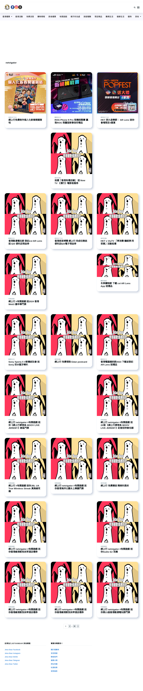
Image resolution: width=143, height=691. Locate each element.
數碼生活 (109, 16)
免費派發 (30, 16)
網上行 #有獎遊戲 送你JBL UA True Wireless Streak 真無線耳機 (24, 488)
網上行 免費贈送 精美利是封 (115, 485)
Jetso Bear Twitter (11, 664)
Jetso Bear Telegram (12, 660)
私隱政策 (54, 667)
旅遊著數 (87, 16)
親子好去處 (75, 16)
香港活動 (19, 16)
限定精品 (98, 16)
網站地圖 (54, 664)
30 (74, 626)
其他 (137, 16)
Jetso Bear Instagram (12, 653)
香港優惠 (6, 16)
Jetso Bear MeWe (11, 657)
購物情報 (41, 16)
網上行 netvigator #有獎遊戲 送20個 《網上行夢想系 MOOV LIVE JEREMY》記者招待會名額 (117, 425)
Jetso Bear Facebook (12, 650)
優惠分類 (54, 660)
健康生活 (120, 16)
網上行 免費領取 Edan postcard (71, 362)
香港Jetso (12, 117)
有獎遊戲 (63, 16)
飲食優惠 (52, 16)
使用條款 (54, 671)
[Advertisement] (71, 38)
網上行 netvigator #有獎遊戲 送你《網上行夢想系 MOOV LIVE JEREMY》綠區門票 (24, 425)
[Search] (135, 8)
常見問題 (54, 653)
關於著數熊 (55, 650)
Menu (138, 8)
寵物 (130, 16)
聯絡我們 (54, 657)
